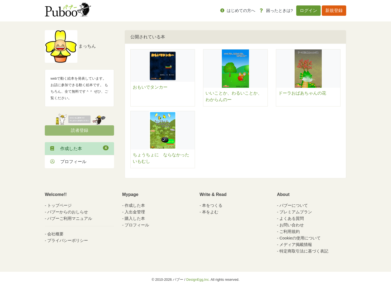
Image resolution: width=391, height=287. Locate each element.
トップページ (59, 205)
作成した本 (79, 148)
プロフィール (68, 161)
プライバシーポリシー (67, 240)
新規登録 (334, 10)
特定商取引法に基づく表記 (303, 251)
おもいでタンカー (150, 87)
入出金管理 (135, 212)
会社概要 (55, 234)
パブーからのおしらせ (67, 212)
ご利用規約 (289, 231)
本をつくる (212, 205)
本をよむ (210, 212)
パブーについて (293, 205)
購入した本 (135, 218)
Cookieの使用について (300, 238)
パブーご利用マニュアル (69, 218)
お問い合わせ (291, 225)
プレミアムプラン (295, 212)
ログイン (308, 10)
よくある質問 (291, 218)
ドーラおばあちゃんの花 (302, 93)
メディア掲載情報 (295, 244)
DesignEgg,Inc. (198, 279)
